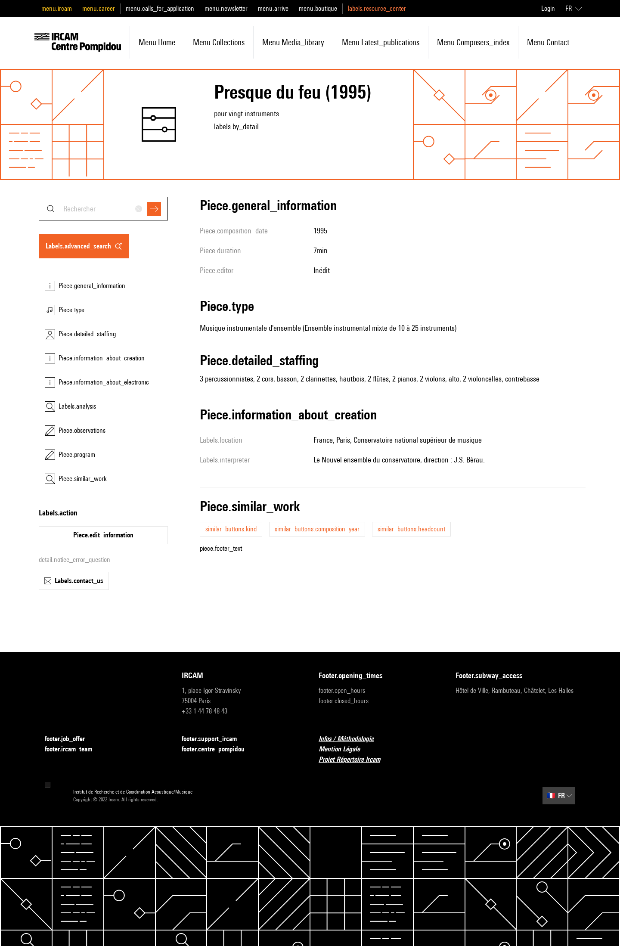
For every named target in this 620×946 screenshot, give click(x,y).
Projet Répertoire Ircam (355, 759)
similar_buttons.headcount (411, 529)
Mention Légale (344, 749)
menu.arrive (273, 8)
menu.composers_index (473, 42)
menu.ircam (56, 8)
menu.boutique (318, 8)
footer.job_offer (70, 739)
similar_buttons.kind (231, 529)
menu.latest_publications (380, 42)
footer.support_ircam (214, 739)
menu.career (98, 8)
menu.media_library (293, 42)
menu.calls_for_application (160, 8)
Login (548, 8)
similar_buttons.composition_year (317, 529)
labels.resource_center (377, 8)
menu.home (157, 42)
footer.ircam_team (73, 749)
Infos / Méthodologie (351, 739)
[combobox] (103, 208)
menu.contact (548, 42)
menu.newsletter (226, 8)
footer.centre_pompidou (218, 749)
